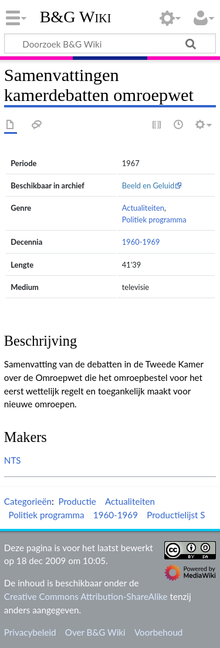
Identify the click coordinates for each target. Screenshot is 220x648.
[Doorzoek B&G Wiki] (110, 43)
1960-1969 (141, 242)
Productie (77, 501)
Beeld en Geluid (148, 185)
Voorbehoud (158, 632)
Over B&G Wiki (95, 632)
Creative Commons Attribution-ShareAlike (86, 596)
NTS (12, 460)
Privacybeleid (30, 632)
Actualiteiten (143, 207)
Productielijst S (176, 514)
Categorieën (28, 501)
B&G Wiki (75, 17)
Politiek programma (154, 219)
